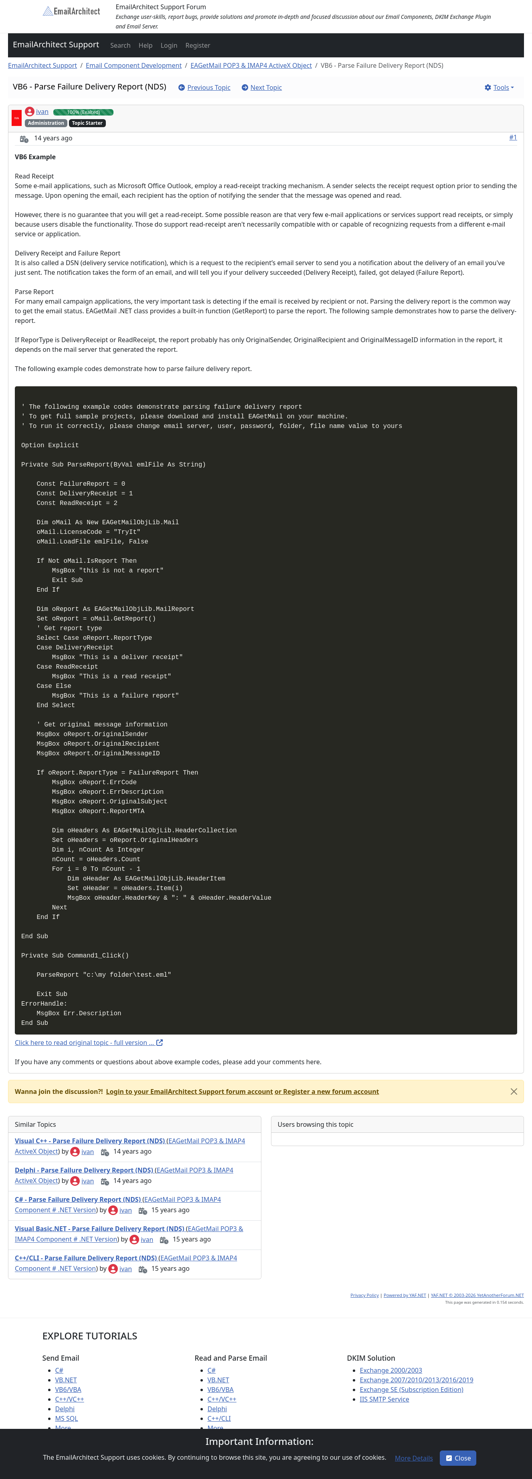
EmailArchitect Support (56, 44)
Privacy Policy (364, 1295)
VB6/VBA (68, 1389)
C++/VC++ (69, 1399)
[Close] (514, 1091)
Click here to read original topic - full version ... (89, 1042)
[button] (119, 45)
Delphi (65, 1408)
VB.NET (66, 1380)
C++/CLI (219, 1418)
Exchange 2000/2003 (391, 1370)
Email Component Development (134, 65)
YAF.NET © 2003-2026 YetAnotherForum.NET (477, 1295)
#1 (514, 137)
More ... (66, 1428)
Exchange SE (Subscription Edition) (411, 1389)
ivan (37, 111)
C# (59, 1370)
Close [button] (458, 1458)
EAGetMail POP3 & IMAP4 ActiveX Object (251, 65)
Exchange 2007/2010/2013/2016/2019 (416, 1380)
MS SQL (66, 1418)
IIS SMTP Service (384, 1399)
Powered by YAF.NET (405, 1295)
